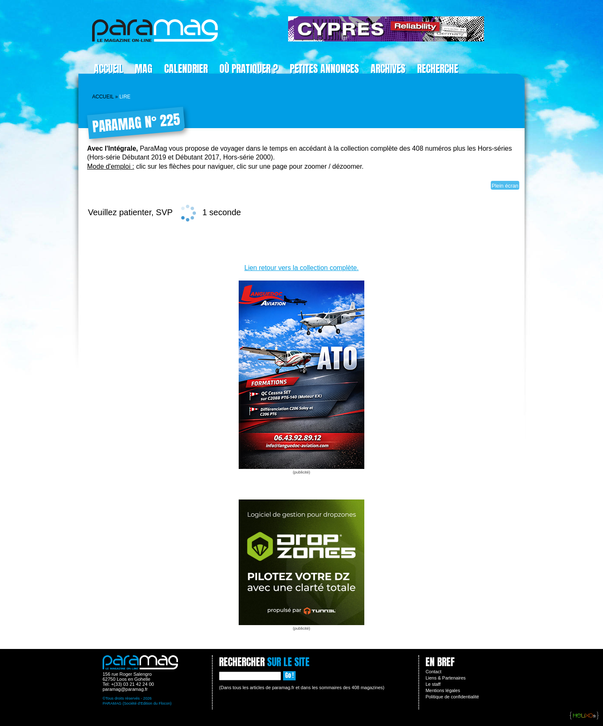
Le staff (433, 684)
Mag (143, 68)
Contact (433, 671)
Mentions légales (442, 690)
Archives (388, 68)
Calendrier (186, 68)
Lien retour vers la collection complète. (301, 267)
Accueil (108, 68)
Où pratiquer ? (248, 68)
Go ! (289, 675)
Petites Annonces (324, 68)
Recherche (437, 68)
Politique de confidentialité (452, 696)
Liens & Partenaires (445, 677)
